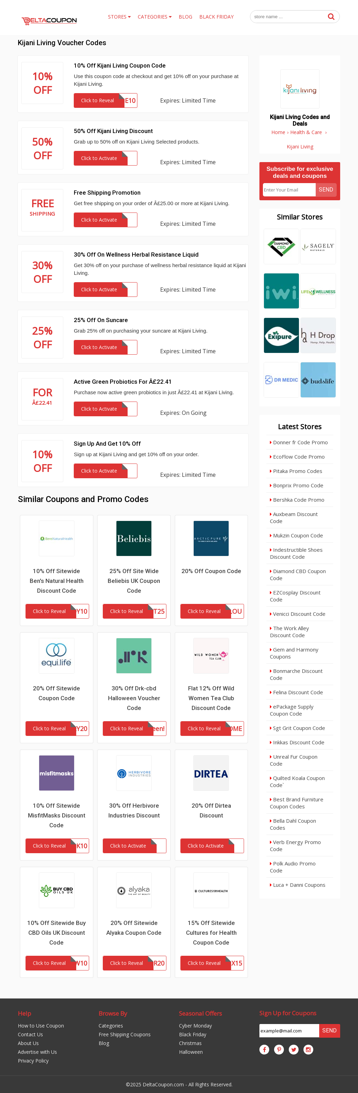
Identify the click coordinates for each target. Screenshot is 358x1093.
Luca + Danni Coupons (297, 884)
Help (24, 1013)
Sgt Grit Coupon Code (297, 727)
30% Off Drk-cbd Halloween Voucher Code (134, 698)
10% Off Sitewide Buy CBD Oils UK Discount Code (56, 932)
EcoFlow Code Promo (297, 456)
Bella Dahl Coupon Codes (293, 824)
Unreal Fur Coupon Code (293, 760)
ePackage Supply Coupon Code (292, 710)
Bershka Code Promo (297, 499)
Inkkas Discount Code (297, 742)
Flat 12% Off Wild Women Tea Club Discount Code (211, 698)
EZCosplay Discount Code (295, 596)
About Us (28, 1043)
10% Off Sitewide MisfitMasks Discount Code (56, 815)
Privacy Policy (33, 1060)
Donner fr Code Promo (299, 442)
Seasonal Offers (200, 1013)
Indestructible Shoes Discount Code (296, 553)
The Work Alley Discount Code (289, 632)
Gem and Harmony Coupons (294, 653)
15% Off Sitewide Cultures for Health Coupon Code (211, 932)
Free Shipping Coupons (125, 1034)
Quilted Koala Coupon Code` (297, 781)
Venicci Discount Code (297, 613)
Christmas (190, 1043)
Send (326, 189)
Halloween (191, 1052)
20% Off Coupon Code (211, 571)
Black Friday (192, 1034)
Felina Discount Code (296, 692)
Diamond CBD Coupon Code (298, 575)
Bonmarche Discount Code (296, 674)
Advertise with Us (37, 1052)
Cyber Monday (195, 1025)
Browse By (113, 1013)
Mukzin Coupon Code (296, 535)
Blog (104, 1043)
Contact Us (30, 1034)
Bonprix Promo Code (296, 485)
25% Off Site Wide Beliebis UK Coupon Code (134, 581)
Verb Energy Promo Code (295, 845)
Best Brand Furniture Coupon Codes (296, 803)
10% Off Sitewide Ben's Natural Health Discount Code (57, 581)
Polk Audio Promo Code (293, 867)
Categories (111, 1025)
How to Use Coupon (41, 1025)
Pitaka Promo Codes (296, 470)
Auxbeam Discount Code (294, 517)
